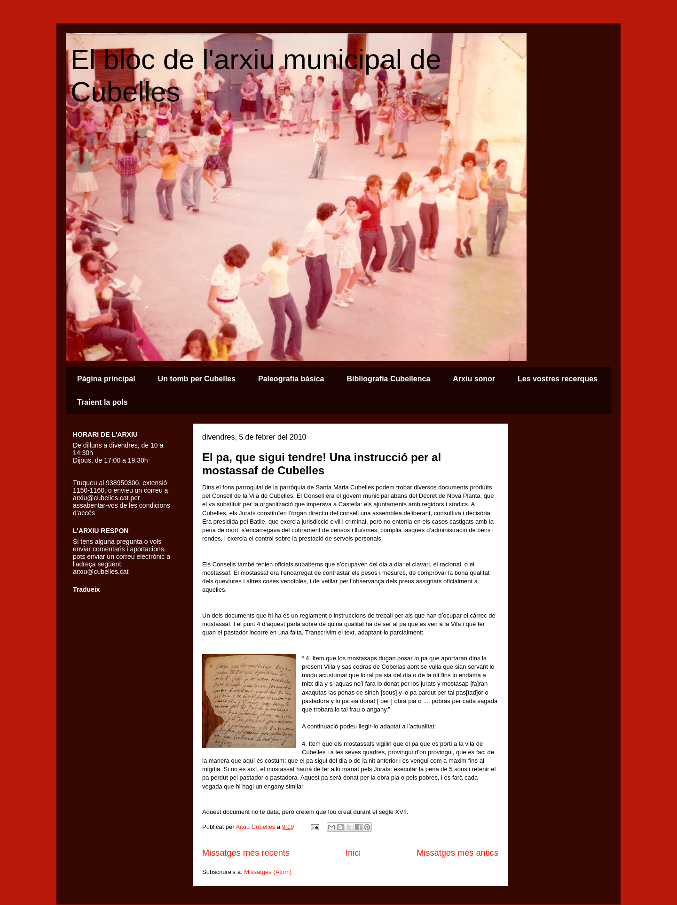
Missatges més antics (457, 853)
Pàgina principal (106, 379)
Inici (353, 853)
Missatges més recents (246, 853)
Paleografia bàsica (291, 379)
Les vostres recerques (558, 379)
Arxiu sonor (474, 379)
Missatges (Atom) (267, 871)
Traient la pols (102, 402)
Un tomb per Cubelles (197, 379)
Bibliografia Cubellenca (388, 379)
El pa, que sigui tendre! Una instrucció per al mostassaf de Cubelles (321, 464)
